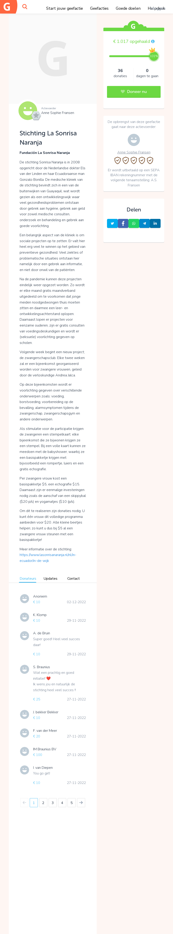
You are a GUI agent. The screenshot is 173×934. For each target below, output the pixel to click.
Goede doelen (128, 8)
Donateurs (28, 578)
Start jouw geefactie (64, 8)
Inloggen (157, 8)
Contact (73, 578)
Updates (50, 578)
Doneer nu (134, 91)
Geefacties (99, 8)
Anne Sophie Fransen (57, 113)
